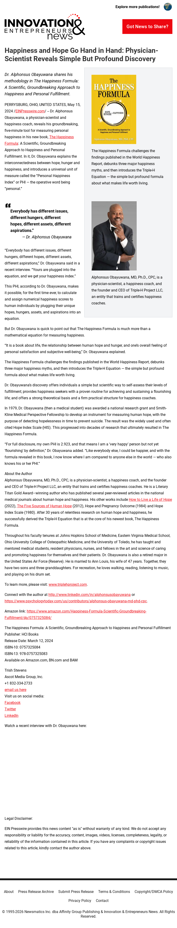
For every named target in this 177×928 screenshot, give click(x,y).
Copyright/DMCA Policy (154, 891)
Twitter (10, 709)
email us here (15, 690)
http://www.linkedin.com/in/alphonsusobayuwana (89, 594)
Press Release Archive (36, 891)
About (9, 891)
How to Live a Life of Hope (150, 499)
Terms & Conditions (114, 891)
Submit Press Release (76, 891)
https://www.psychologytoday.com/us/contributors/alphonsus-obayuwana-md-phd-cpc (76, 601)
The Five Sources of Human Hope (44, 506)
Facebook (13, 702)
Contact (102, 900)
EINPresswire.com (30, 111)
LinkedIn (11, 715)
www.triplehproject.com (68, 584)
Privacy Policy (79, 900)
